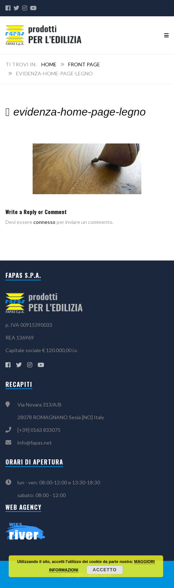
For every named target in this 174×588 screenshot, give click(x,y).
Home (49, 64)
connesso (44, 222)
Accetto (105, 569)
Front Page (84, 64)
